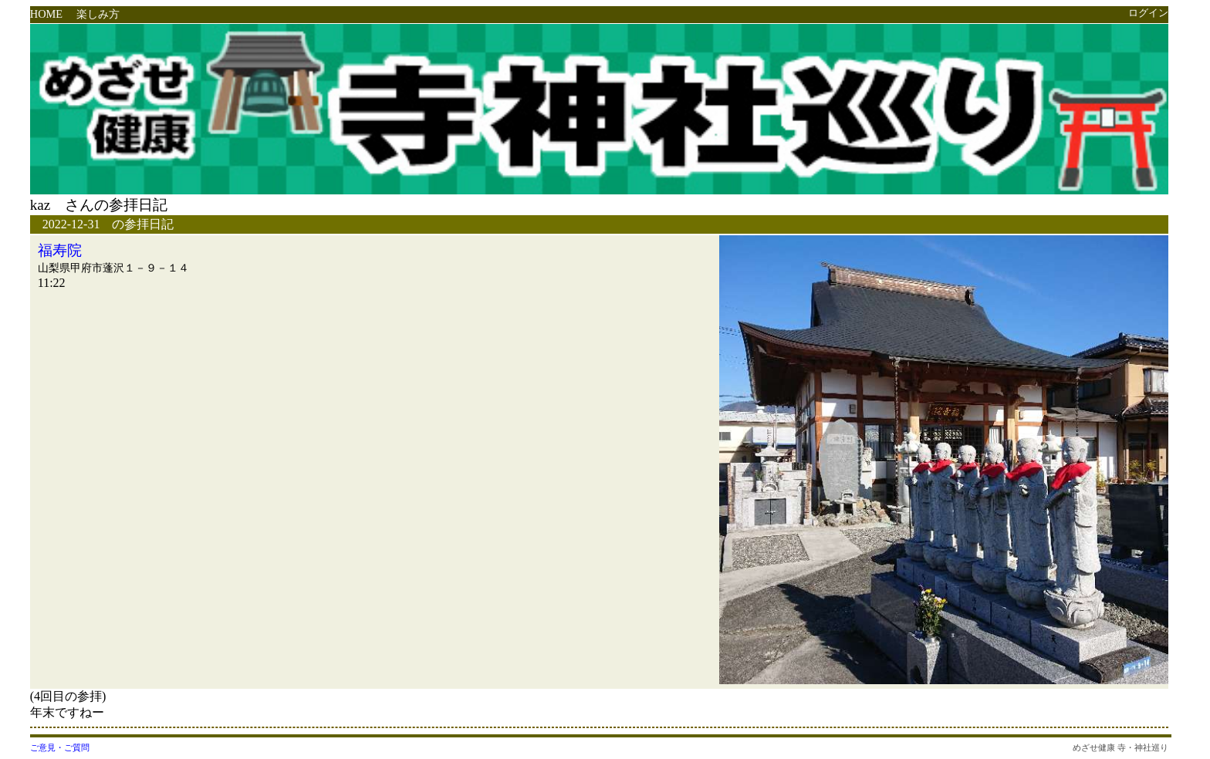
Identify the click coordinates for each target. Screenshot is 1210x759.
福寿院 (60, 250)
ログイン (1148, 13)
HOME (46, 14)
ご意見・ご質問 (60, 747)
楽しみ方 (98, 14)
